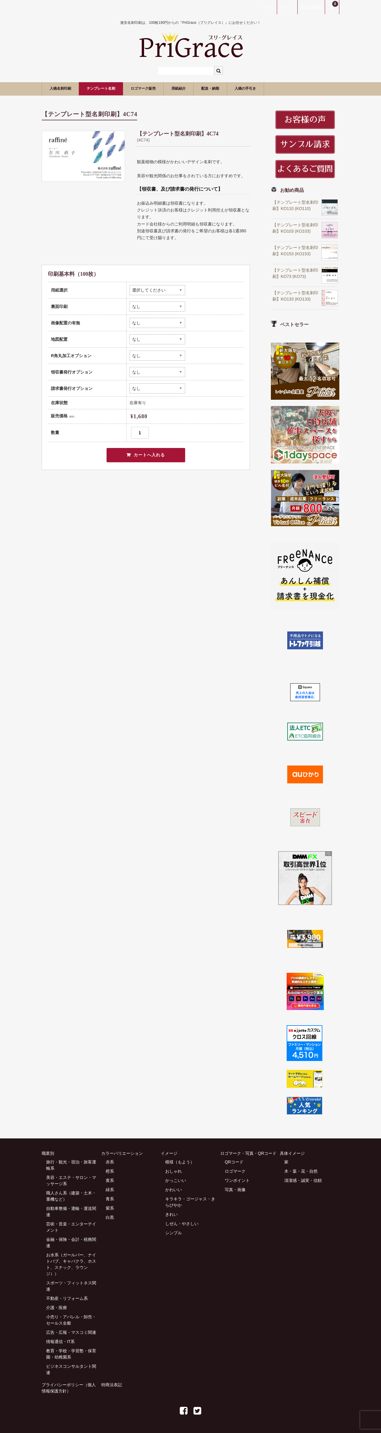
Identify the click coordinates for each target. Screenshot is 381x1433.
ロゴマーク (235, 1171)
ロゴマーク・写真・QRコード (248, 1153)
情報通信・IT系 (60, 1341)
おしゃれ (173, 1171)
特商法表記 (111, 1384)
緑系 (110, 1189)
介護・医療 (56, 1307)
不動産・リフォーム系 (67, 1298)
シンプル (173, 1232)
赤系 (110, 1162)
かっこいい (175, 1180)
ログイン (287, 7)
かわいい (173, 1189)
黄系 (110, 1180)
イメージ (169, 1153)
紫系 (110, 1208)
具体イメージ (292, 1153)
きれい (171, 1214)
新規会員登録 (311, 7)
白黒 (110, 1217)
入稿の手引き (289, 88)
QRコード (234, 1162)
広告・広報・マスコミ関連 (71, 1332)
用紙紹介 (208, 88)
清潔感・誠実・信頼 (303, 1180)
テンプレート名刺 (114, 88)
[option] (83, 156)
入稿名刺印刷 (64, 88)
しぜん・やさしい (182, 1223)
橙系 (110, 1171)
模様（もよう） (179, 1162)
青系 (110, 1198)
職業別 (48, 1153)
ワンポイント (237, 1180)
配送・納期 (246, 88)
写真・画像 (235, 1189)
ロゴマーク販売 (165, 88)
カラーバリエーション (122, 1153)
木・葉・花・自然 (301, 1171)
